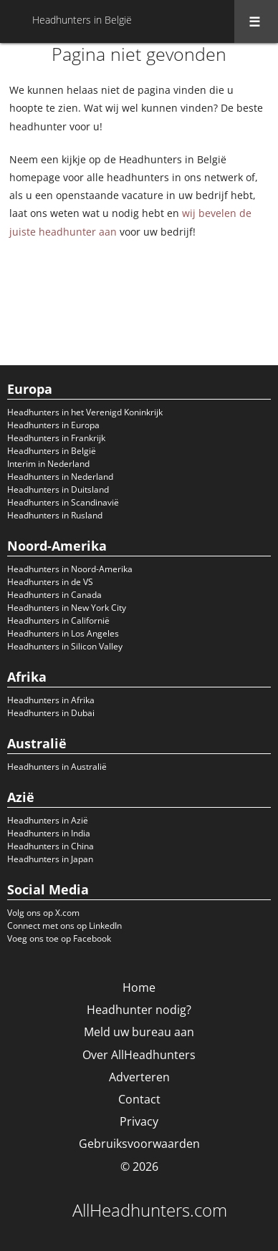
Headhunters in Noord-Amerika (70, 569)
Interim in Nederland (48, 464)
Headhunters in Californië (58, 620)
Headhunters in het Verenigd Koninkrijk (85, 412)
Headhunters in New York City (66, 608)
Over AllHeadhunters (139, 1055)
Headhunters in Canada (54, 595)
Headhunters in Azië (47, 820)
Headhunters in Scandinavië (63, 502)
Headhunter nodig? (139, 1010)
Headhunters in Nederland (60, 476)
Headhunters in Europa (53, 425)
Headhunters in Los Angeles (63, 633)
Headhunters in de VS (50, 582)
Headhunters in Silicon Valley (65, 646)
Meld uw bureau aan (139, 1032)
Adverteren (139, 1077)
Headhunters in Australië (57, 766)
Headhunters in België (51, 451)
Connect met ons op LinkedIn (64, 925)
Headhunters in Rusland (54, 515)
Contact (139, 1099)
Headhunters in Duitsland (58, 489)
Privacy (139, 1121)
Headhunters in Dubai (51, 713)
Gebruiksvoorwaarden (139, 1143)
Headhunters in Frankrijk (56, 438)
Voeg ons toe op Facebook (59, 938)
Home (139, 987)
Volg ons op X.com (43, 913)
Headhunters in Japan (50, 859)
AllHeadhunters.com (149, 1210)
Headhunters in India (48, 833)
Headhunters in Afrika (51, 700)
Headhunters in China (50, 846)
